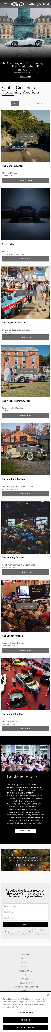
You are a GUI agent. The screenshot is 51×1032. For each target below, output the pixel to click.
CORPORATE (25, 971)
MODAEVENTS (25, 983)
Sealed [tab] (40, 103)
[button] (44, 4)
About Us (25, 959)
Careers (25, 979)
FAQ (25, 975)
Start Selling (25, 831)
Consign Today (25, 259)
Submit (25, 924)
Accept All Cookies (25, 1027)
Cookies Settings (25, 1012)
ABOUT (25, 955)
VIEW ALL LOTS (25, 77)
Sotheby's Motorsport (25, 987)
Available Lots (27, 136)
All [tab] (15, 103)
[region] (25, 1011)
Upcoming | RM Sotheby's (26, 4)
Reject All (25, 1020)
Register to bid (25, 180)
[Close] (48, 995)
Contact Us (25, 967)
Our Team (25, 963)
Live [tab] (26, 103)
